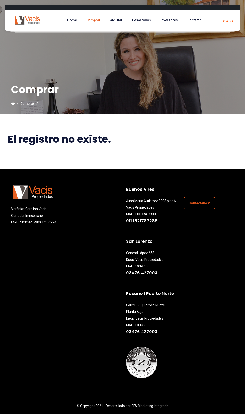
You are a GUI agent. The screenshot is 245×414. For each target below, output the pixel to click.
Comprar (94, 20)
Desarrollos (142, 20)
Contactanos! (199, 203)
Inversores (170, 20)
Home (73, 20)
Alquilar (117, 20)
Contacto (195, 20)
